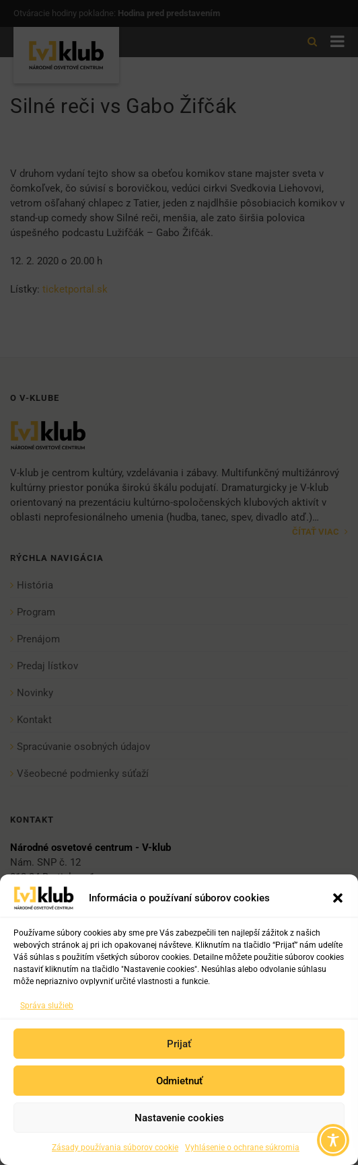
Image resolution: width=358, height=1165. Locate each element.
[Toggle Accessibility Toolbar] (333, 1140)
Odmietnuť (179, 1081)
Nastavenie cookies (179, 1118)
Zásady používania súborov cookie (115, 1147)
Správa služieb (46, 1005)
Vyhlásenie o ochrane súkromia (242, 1147)
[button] (338, 898)
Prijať (179, 1044)
